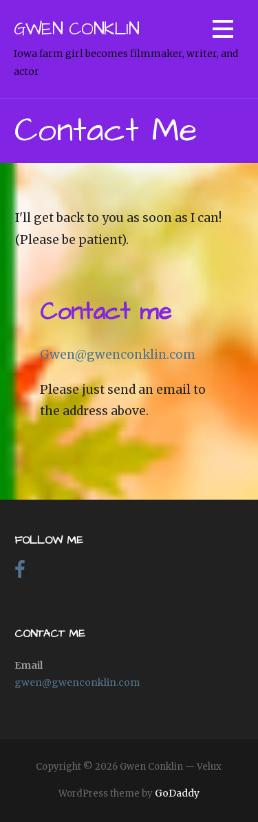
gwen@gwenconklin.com (77, 682)
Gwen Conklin (76, 29)
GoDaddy (177, 793)
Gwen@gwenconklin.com (117, 354)
